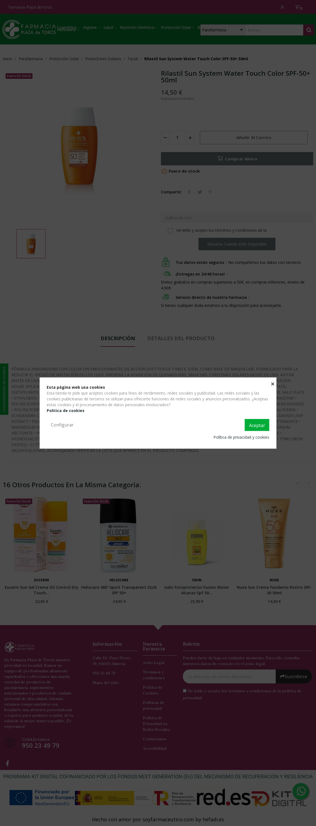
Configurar (62, 425)
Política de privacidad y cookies (241, 437)
